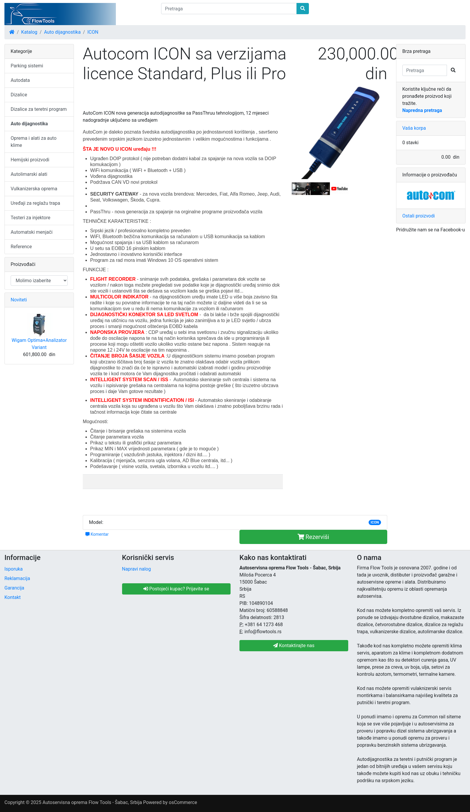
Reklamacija (17, 578)
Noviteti (19, 300)
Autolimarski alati (29, 174)
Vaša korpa (414, 128)
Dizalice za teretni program (39, 109)
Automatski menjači (32, 232)
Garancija (14, 588)
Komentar (96, 534)
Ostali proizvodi (418, 216)
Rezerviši (313, 536)
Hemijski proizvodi (30, 160)
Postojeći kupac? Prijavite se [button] (176, 589)
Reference (21, 246)
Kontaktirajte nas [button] (294, 645)
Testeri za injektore (30, 217)
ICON (92, 32)
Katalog (29, 32)
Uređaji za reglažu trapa (35, 203)
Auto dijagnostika (62, 32)
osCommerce (183, 802)
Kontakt (12, 597)
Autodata (20, 80)
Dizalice (19, 95)
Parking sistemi (27, 66)
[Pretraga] (229, 8)
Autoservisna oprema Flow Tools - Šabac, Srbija (92, 802)
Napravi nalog (136, 569)
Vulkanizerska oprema (34, 188)
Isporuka (13, 569)
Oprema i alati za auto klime (33, 141)
